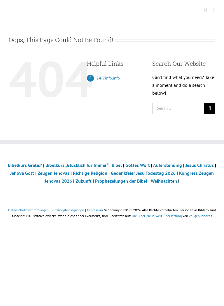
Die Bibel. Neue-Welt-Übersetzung (157, 216)
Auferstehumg (167, 165)
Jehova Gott (22, 173)
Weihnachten (164, 181)
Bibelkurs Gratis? (25, 165)
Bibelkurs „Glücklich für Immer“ (77, 165)
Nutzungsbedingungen (67, 210)
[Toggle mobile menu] (214, 10)
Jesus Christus (200, 165)
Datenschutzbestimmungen (28, 210)
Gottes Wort (137, 165)
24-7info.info (108, 78)
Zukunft (84, 181)
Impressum (95, 210)
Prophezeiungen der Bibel (121, 181)
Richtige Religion (90, 173)
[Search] (209, 108)
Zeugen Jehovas (53, 173)
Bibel (117, 165)
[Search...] (178, 108)
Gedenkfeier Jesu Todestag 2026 (143, 173)
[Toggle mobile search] (205, 10)
